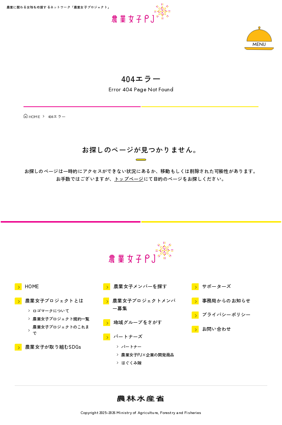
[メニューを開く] (259, 38)
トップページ (129, 178)
